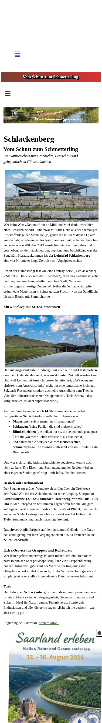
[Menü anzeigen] (17, 55)
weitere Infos (49, 623)
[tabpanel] (51, 379)
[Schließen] (99, 637)
